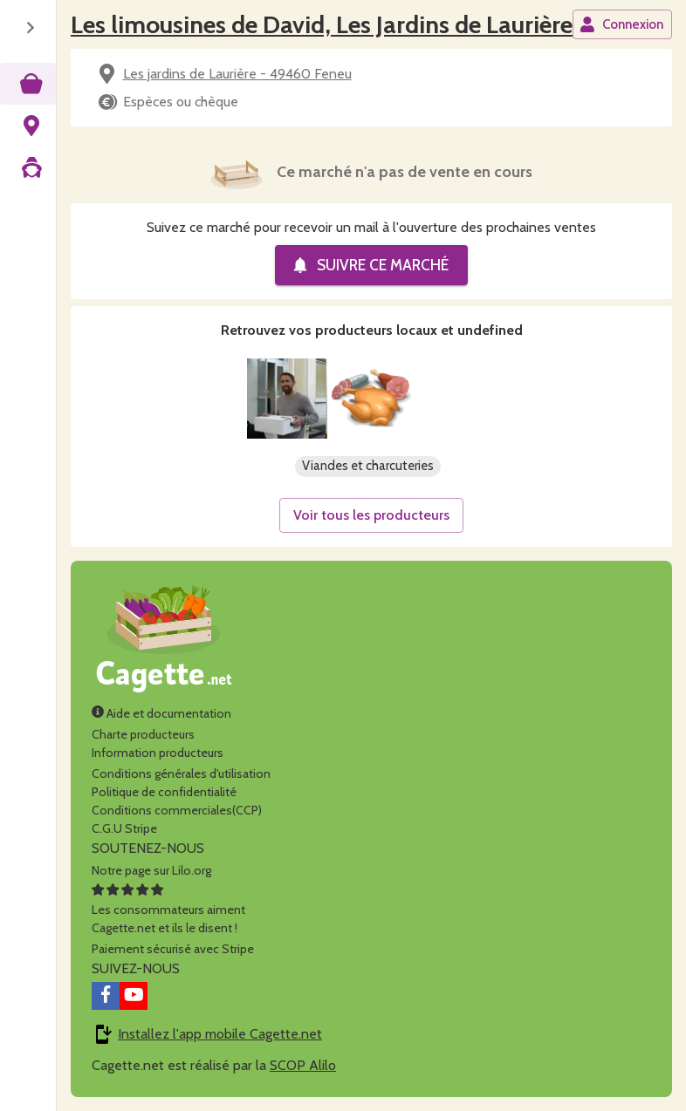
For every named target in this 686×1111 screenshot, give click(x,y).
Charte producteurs (143, 734)
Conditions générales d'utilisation (181, 773)
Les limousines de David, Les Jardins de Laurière (322, 24)
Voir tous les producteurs (371, 515)
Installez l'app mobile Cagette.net (220, 1034)
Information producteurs (157, 752)
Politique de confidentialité (164, 792)
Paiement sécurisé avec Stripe (173, 949)
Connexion (621, 24)
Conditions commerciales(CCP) (177, 810)
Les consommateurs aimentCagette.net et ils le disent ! (168, 909)
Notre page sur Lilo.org (151, 870)
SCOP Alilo (303, 1065)
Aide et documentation (161, 713)
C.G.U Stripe (124, 828)
